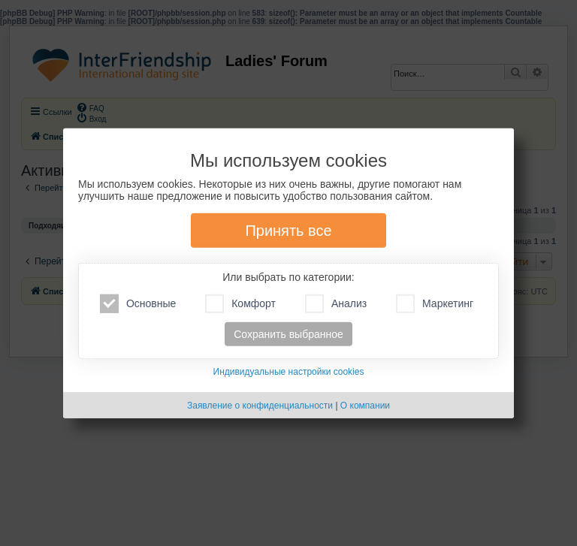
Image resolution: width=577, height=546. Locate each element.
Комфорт (240, 303)
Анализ (336, 303)
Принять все (288, 230)
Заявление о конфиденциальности (260, 405)
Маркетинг (434, 303)
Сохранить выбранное (288, 334)
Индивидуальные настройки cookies (288, 372)
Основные (138, 303)
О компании (365, 405)
